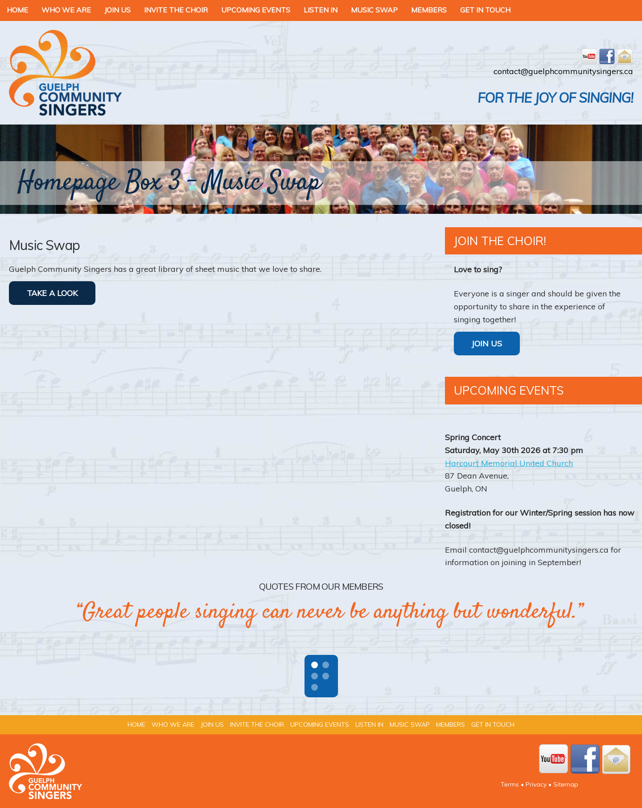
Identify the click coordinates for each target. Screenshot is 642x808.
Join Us (117, 9)
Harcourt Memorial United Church (509, 463)
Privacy (536, 784)
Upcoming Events (255, 9)
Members (429, 9)
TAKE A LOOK (52, 293)
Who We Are (66, 9)
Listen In (320, 9)
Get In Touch (485, 9)
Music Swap (374, 9)
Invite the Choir (176, 9)
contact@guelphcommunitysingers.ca (563, 71)
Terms (510, 784)
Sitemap (565, 784)
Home (17, 9)
